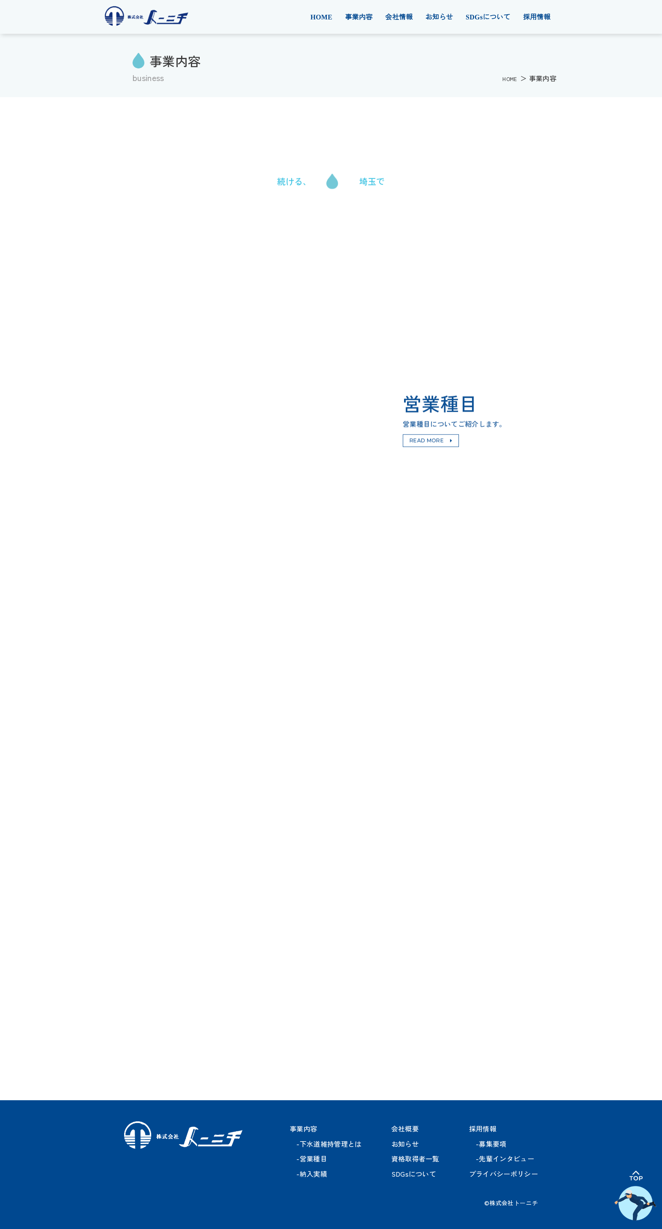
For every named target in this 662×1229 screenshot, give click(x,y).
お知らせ (439, 17)
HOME (321, 17)
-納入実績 (308, 1174)
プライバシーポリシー (503, 1174)
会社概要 (405, 1128)
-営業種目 (308, 1158)
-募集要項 (488, 1144)
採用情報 (537, 17)
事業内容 (358, 17)
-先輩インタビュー (501, 1158)
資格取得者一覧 (415, 1158)
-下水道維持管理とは (326, 1144)
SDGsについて (488, 17)
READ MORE (427, 441)
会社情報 (398, 17)
